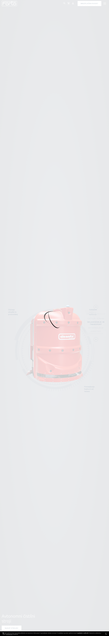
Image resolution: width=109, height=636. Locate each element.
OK (106, 633)
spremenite (9, 634)
